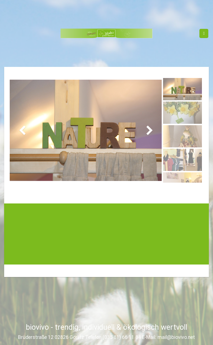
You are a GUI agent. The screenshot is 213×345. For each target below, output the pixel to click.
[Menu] (203, 33)
